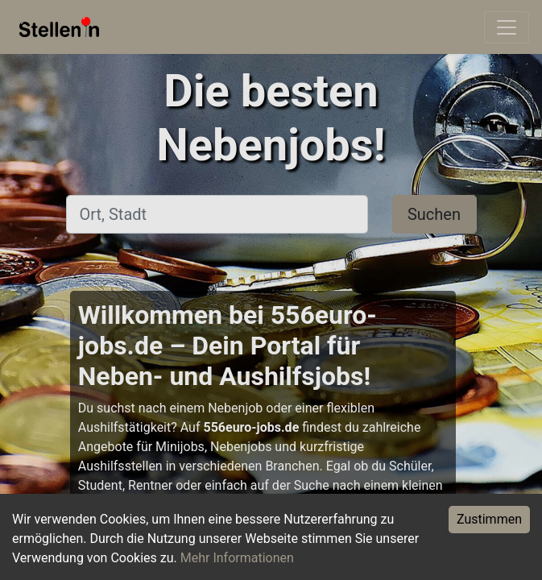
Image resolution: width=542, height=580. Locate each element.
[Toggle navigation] (506, 27)
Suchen (434, 214)
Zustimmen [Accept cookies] (489, 519)
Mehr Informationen (237, 558)
